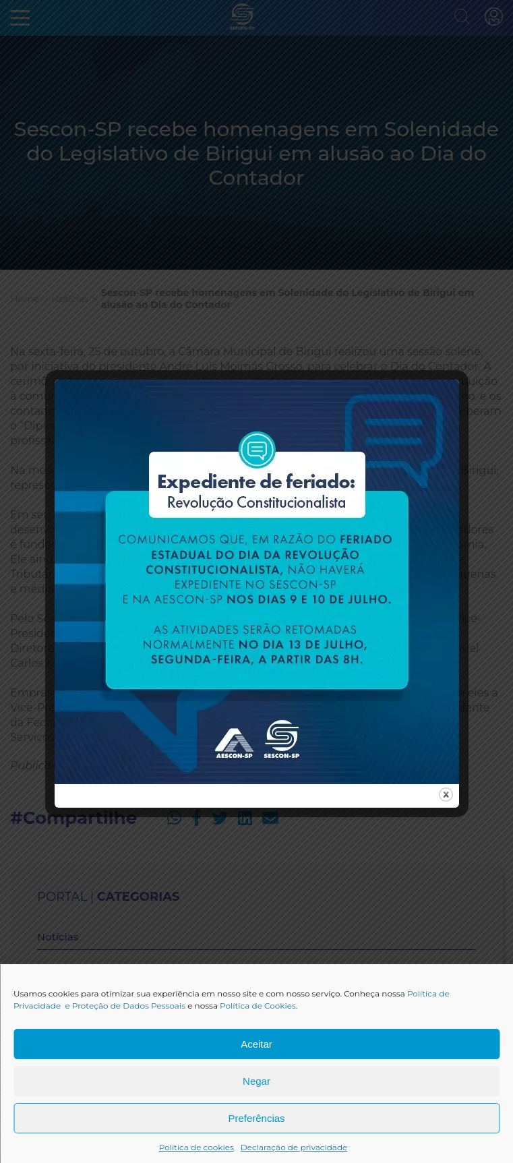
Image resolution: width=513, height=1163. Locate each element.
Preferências (256, 1118)
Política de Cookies (258, 1006)
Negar (256, 1081)
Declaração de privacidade (294, 1147)
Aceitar (256, 1044)
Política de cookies (196, 1147)
